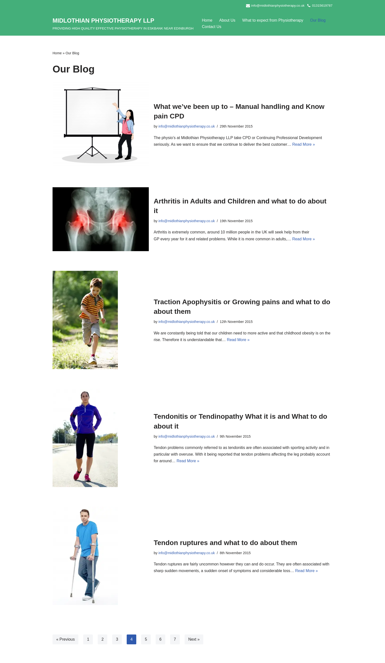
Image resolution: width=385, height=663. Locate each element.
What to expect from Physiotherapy (272, 20)
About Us (227, 20)
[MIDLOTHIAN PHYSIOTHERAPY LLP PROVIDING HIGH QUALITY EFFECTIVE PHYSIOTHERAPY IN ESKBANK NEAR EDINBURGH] (123, 23)
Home (207, 20)
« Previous (65, 639)
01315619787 (322, 5)
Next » (194, 639)
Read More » (303, 144)
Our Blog (318, 20)
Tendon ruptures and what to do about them (225, 543)
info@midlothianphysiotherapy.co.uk (277, 5)
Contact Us (211, 27)
